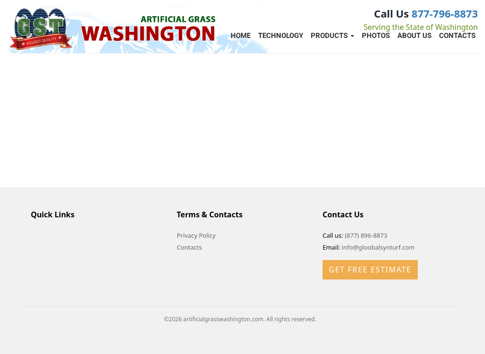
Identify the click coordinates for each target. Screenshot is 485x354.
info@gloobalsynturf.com (377, 247)
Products (332, 35)
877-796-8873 (445, 13)
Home (241, 35)
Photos (376, 35)
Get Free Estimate (370, 269)
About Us (414, 35)
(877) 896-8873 (366, 235)
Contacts (457, 35)
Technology (280, 35)
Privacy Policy (196, 235)
